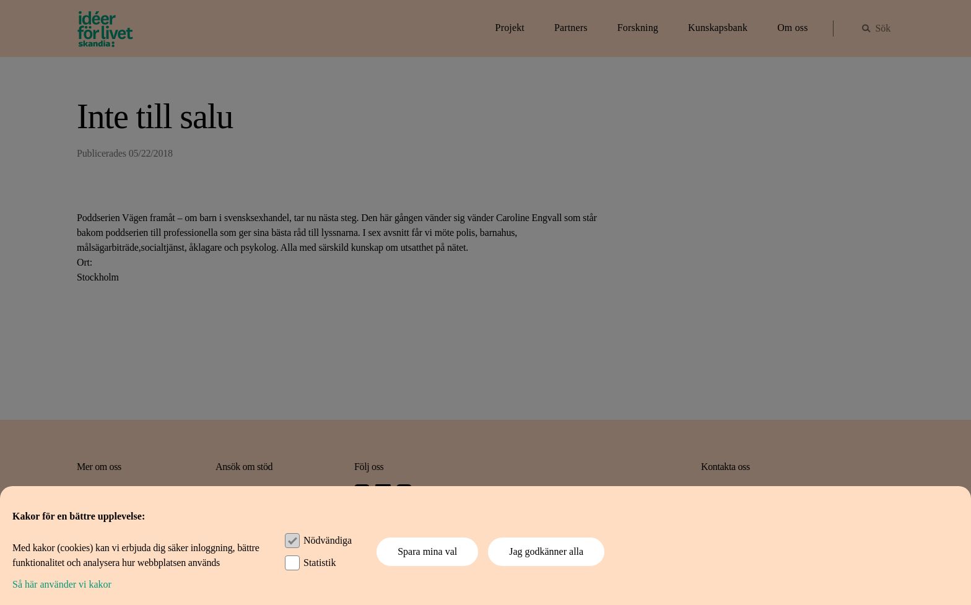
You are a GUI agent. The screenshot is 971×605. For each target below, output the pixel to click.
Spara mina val (427, 551)
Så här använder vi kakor (61, 584)
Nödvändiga (327, 540)
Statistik (319, 562)
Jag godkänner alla (546, 551)
